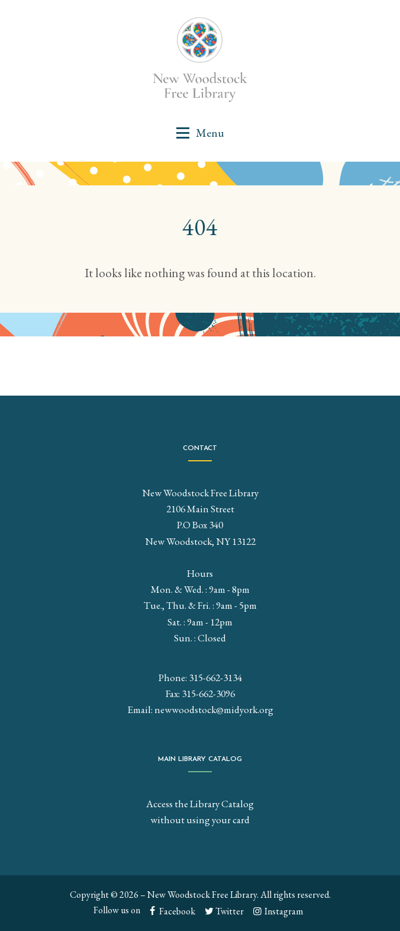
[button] (200, 132)
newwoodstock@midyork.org (213, 709)
